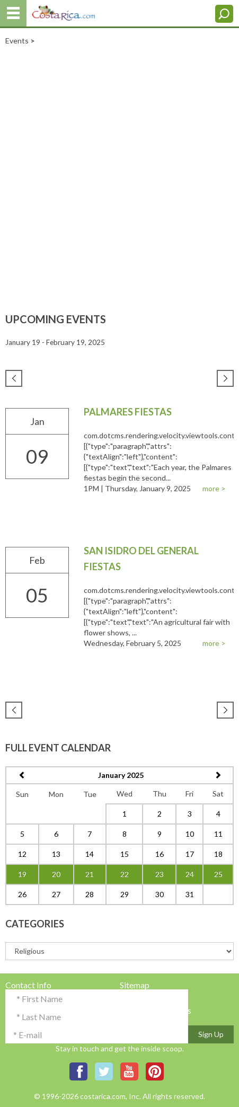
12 (22, 853)
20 (56, 874)
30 (159, 894)
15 (124, 853)
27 (56, 894)
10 (189, 833)
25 (218, 874)
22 (124, 874)
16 (159, 853)
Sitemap (134, 985)
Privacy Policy (146, 998)
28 (89, 894)
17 (189, 853)
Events (17, 40)
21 (89, 874)
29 (124, 894)
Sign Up (211, 1034)
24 (189, 874)
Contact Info (28, 985)
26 (22, 894)
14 (89, 853)
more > (214, 488)
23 (159, 874)
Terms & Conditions (155, 1010)
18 (218, 853)
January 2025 (121, 775)
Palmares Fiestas (128, 412)
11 (218, 833)
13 (56, 853)
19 (22, 874)
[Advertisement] (119, 169)
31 (189, 894)
